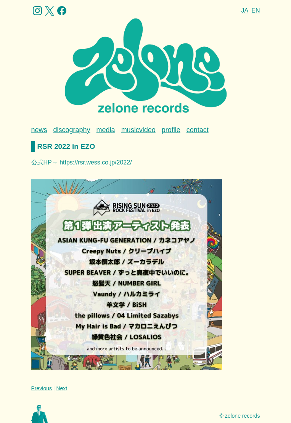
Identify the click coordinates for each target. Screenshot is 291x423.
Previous (41, 388)
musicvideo (138, 130)
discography (71, 130)
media (105, 130)
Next (61, 388)
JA (245, 10)
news (39, 130)
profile (171, 130)
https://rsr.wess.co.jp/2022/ (95, 162)
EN (255, 10)
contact (197, 130)
